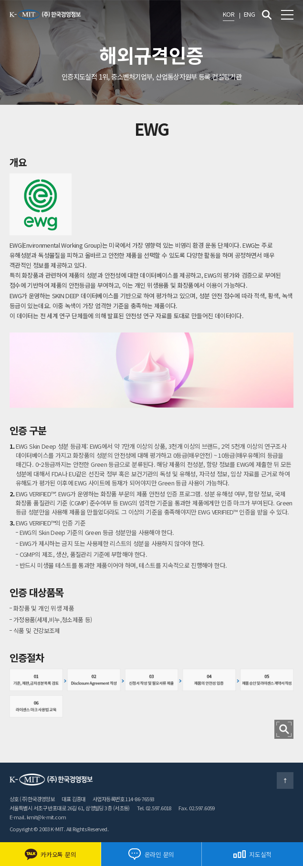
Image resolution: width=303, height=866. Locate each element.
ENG (249, 14)
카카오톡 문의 (50, 854)
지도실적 (252, 854)
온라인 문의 (151, 854)
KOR (228, 14)
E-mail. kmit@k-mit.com (38, 817)
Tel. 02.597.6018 (154, 808)
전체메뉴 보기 (287, 15)
